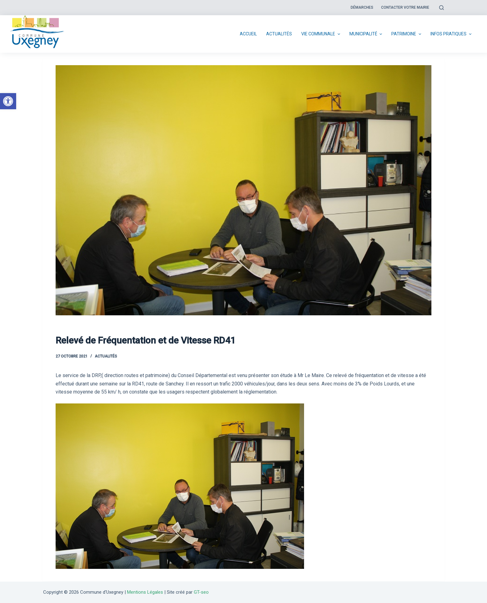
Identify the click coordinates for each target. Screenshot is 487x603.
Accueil (248, 33)
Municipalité (366, 34)
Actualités (279, 33)
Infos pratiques (451, 34)
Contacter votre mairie (405, 7)
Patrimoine (407, 34)
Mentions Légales (145, 592)
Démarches (362, 7)
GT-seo (201, 592)
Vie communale (321, 34)
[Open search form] (441, 7)
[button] (8, 101)
